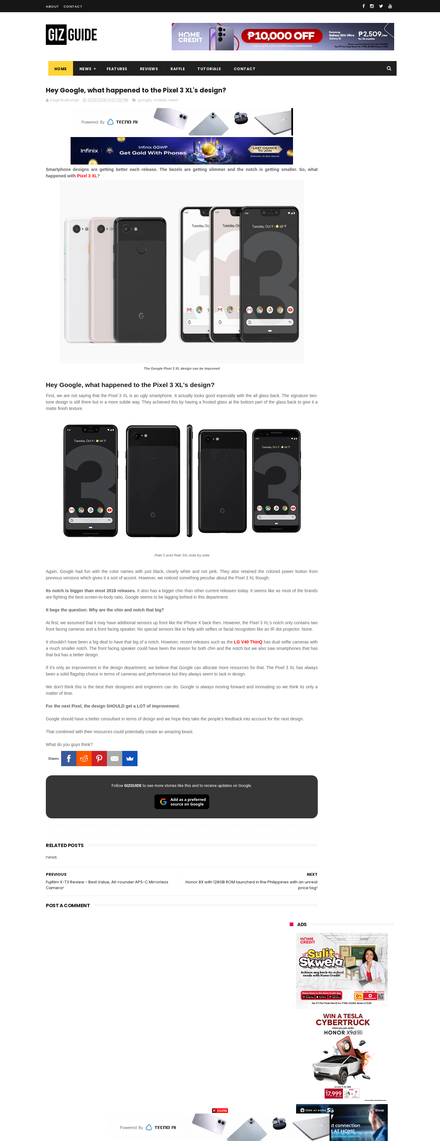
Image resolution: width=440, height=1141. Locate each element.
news (173, 101)
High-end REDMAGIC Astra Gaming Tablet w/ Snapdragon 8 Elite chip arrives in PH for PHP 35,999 (357, 618)
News (83, 68)
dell (349, 1068)
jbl (323, 1068)
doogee (338, 1057)
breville (322, 1102)
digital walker (298, 1057)
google (144, 101)
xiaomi (326, 977)
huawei (293, 966)
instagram (296, 1079)
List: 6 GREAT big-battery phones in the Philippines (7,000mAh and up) (349, 647)
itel (353, 1045)
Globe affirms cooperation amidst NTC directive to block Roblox (355, 794)
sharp (356, 1034)
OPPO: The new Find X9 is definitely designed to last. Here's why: (335, 395)
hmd (323, 1090)
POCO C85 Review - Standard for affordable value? (354, 736)
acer (290, 1023)
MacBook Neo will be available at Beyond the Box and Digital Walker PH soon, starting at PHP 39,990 (357, 678)
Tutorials (207, 68)
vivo (361, 977)
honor (328, 989)
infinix (325, 1000)
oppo (291, 977)
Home (58, 68)
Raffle (175, 68)
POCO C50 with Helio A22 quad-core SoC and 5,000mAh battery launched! (358, 587)
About (52, 6)
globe (291, 1000)
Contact (73, 6)
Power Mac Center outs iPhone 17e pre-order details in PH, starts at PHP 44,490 (356, 766)
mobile (159, 101)
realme (292, 989)
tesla (291, 1102)
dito (320, 1023)
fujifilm (324, 1034)
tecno (359, 1011)
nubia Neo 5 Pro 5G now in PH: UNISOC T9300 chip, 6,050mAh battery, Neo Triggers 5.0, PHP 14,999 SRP (355, 825)
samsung (334, 966)
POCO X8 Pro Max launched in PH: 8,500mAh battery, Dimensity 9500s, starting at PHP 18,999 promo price (357, 710)
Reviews (147, 68)
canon (323, 1045)
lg (356, 1000)
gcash (351, 1023)
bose (352, 1102)
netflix (292, 1045)
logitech (294, 1068)
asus (360, 989)
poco (290, 1034)
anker (332, 1079)
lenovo (292, 1011)
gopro (353, 1090)
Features (114, 68)
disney (292, 1090)
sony (327, 1011)
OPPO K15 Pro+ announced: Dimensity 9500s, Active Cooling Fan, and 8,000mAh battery (357, 854)
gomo (363, 1079)
